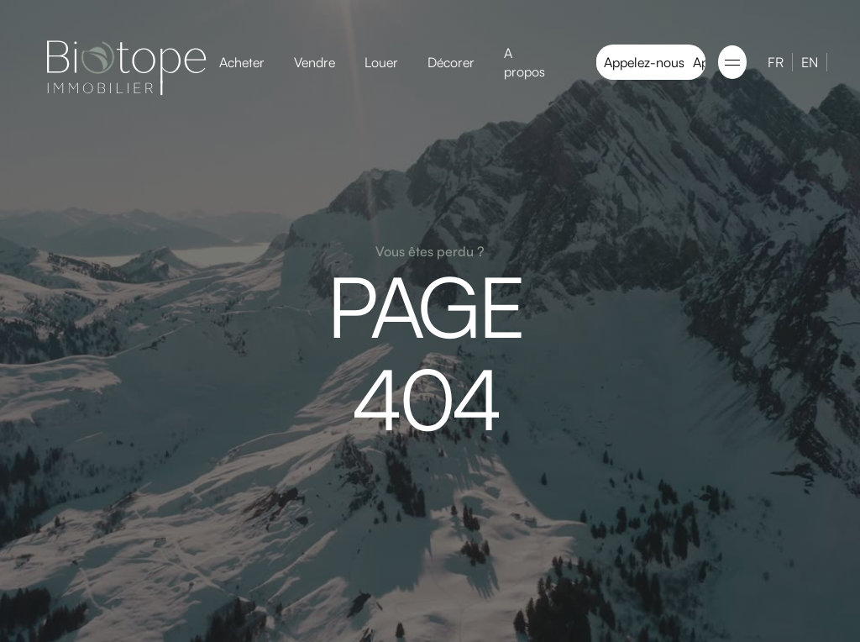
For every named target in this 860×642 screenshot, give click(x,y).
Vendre (314, 62)
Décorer (451, 62)
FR (776, 62)
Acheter (242, 62)
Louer (381, 62)
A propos (524, 62)
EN (809, 62)
